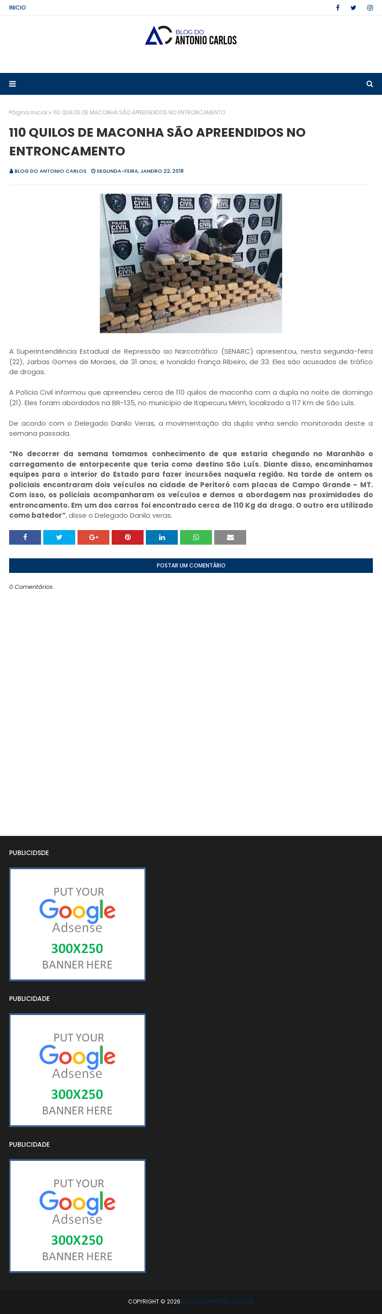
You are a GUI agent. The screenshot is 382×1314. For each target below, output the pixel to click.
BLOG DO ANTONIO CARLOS (51, 171)
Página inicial (28, 112)
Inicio (17, 7)
